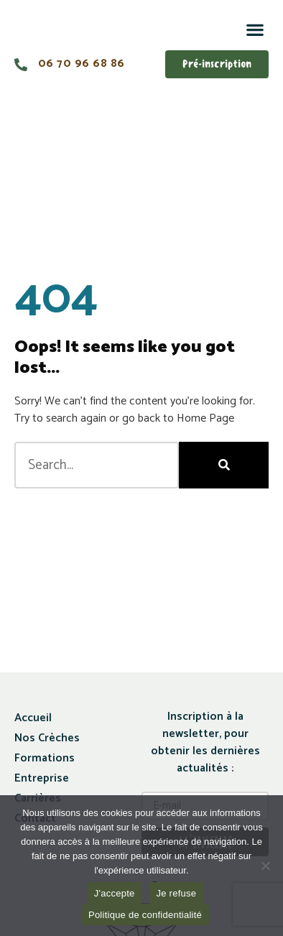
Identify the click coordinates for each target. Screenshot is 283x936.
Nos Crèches (47, 738)
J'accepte (114, 893)
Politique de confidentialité (145, 914)
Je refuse (177, 893)
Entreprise (41, 778)
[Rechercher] (224, 465)
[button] (255, 29)
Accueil (33, 718)
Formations (44, 758)
